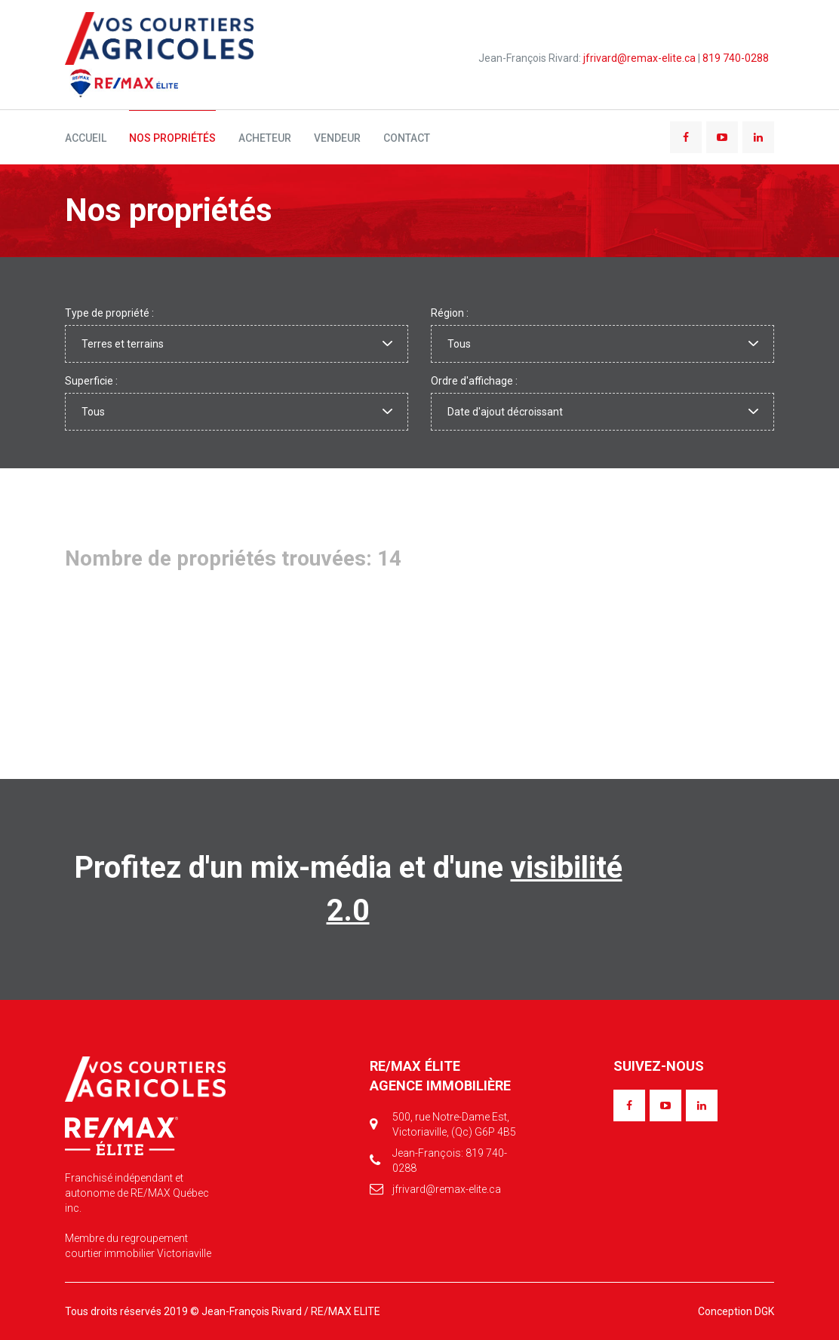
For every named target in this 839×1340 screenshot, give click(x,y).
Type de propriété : (109, 313)
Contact (406, 138)
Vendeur (337, 138)
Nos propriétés (172, 138)
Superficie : (91, 381)
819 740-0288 (735, 58)
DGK (764, 1311)
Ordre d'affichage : (474, 381)
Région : (450, 313)
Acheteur (264, 138)
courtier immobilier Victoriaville (138, 1253)
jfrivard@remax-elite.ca (639, 58)
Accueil (85, 138)
